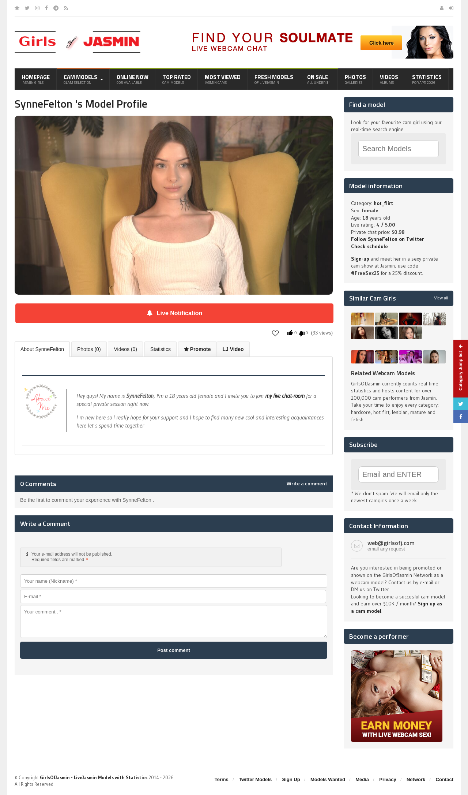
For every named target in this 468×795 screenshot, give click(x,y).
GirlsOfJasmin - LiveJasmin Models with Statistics (93, 777)
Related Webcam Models (383, 373)
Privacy (387, 779)
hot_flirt (383, 203)
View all (441, 298)
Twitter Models (255, 779)
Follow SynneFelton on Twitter (387, 239)
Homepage (36, 79)
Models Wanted (327, 779)
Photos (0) (89, 349)
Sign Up (291, 779)
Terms (222, 779)
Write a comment (307, 483)
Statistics (427, 79)
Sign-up (360, 258)
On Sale (319, 79)
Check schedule (369, 246)
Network (416, 779)
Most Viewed (223, 79)
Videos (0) (125, 349)
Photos (355, 79)
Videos (389, 79)
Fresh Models (273, 79)
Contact (444, 779)
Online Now (132, 79)
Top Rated (176, 79)
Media (362, 779)
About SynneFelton (42, 349)
